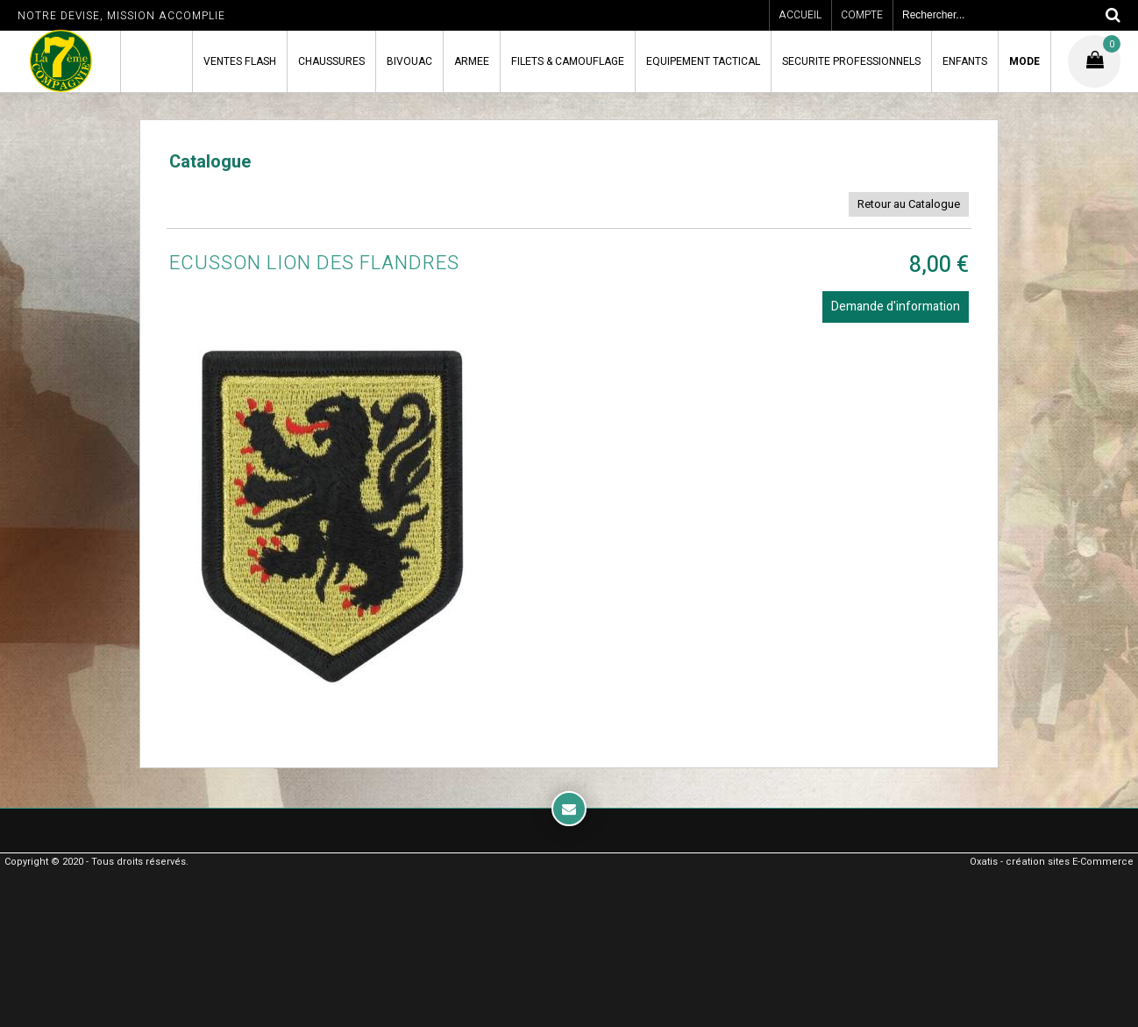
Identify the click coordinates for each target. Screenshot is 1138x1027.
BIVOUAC (409, 61)
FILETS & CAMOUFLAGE (567, 61)
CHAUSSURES (331, 61)
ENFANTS (964, 61)
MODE (1024, 61)
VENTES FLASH (239, 61)
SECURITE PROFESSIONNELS (851, 61)
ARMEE (471, 61)
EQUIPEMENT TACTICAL (703, 61)
